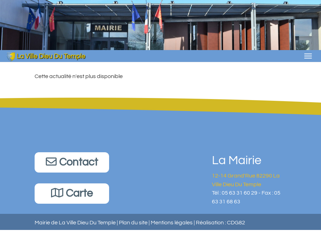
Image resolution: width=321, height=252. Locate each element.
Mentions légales (172, 222)
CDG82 (236, 222)
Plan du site (133, 222)
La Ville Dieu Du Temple (46, 56)
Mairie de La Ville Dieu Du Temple (75, 222)
